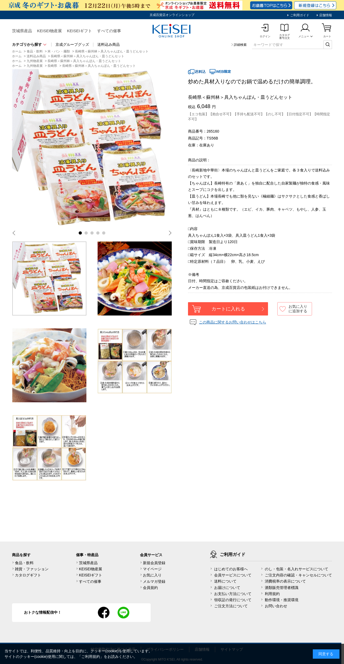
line (123, 612)
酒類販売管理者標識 (281, 587)
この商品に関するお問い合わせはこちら (232, 322)
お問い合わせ (276, 606)
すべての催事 (109, 30)
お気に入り (152, 575)
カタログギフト (28, 575)
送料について (225, 581)
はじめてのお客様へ (231, 569)
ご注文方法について (231, 606)
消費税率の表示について (285, 581)
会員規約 (150, 587)
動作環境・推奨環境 (281, 600)
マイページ (152, 569)
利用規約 (272, 594)
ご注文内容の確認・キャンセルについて (298, 575)
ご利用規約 (90, 656)
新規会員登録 (154, 563)
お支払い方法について (232, 594)
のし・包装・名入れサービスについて (296, 569)
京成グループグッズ (72, 44)
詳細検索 (240, 45)
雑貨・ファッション (32, 569)
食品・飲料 (24, 563)
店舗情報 (325, 15)
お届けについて (227, 587)
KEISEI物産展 (49, 30)
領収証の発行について (232, 600)
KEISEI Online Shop (172, 31)
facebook (104, 612)
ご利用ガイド (299, 15)
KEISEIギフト (79, 30)
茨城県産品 (22, 30)
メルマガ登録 (154, 581)
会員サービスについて (232, 575)
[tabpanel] (92, 149)
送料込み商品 (108, 44)
